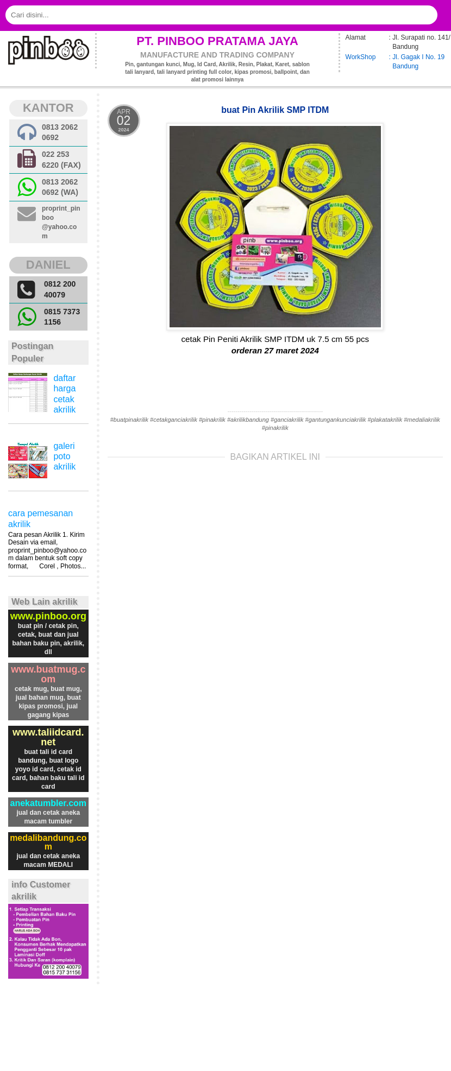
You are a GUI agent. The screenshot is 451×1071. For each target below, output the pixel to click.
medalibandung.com (48, 842)
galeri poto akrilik (64, 456)
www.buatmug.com (48, 674)
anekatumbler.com (48, 803)
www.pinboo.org (48, 616)
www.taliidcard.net (48, 737)
